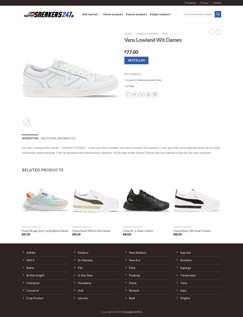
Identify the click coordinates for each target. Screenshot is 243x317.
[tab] (30, 138)
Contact (217, 2)
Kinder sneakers (160, 14)
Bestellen (136, 60)
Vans (165, 33)
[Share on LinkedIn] (155, 94)
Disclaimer (190, 2)
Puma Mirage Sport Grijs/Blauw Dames (45, 230)
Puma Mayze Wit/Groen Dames (91, 230)
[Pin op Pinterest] (148, 94)
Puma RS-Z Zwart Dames (138, 230)
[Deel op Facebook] (128, 94)
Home (128, 33)
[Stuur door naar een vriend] (141, 94)
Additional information (58, 138)
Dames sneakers (136, 14)
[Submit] (218, 14)
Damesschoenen (147, 33)
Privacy (205, 2)
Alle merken (91, 14)
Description (30, 138)
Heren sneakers (113, 14)
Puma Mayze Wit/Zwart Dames (192, 230)
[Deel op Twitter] (135, 94)
